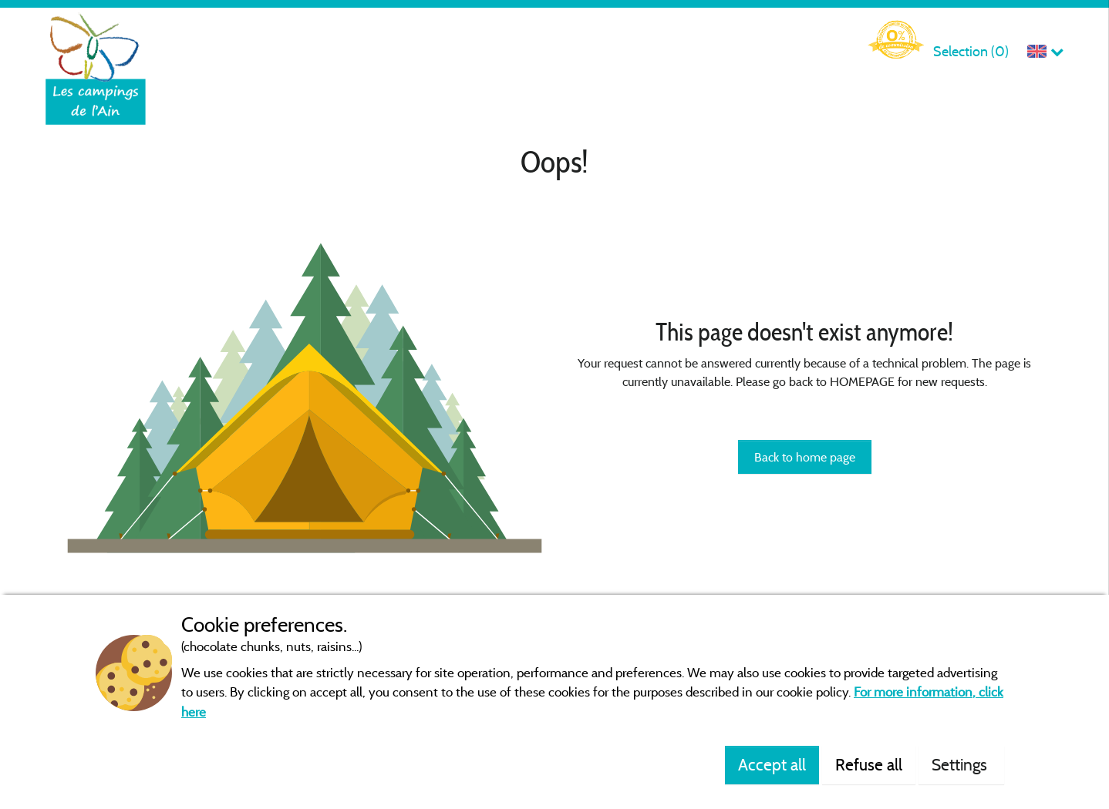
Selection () (971, 51)
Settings (961, 764)
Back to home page (804, 457)
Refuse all (868, 764)
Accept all (772, 764)
